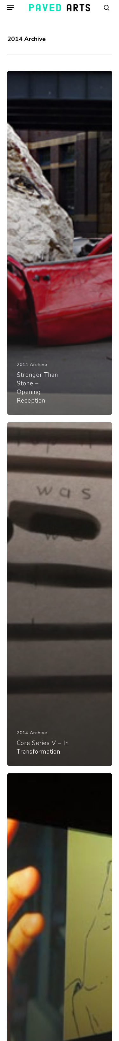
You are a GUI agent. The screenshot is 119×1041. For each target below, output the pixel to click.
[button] (10, 7)
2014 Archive (32, 365)
